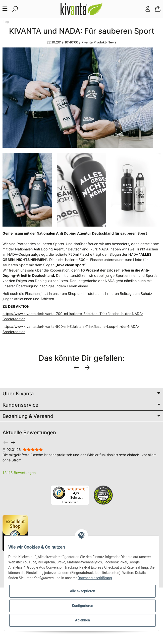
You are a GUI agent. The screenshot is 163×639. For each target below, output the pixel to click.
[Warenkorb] (157, 9)
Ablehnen (82, 620)
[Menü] (87, 488)
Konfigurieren (82, 606)
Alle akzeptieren (82, 591)
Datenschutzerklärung (95, 578)
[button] (147, 9)
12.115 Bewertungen (19, 472)
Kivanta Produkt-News (99, 42)
